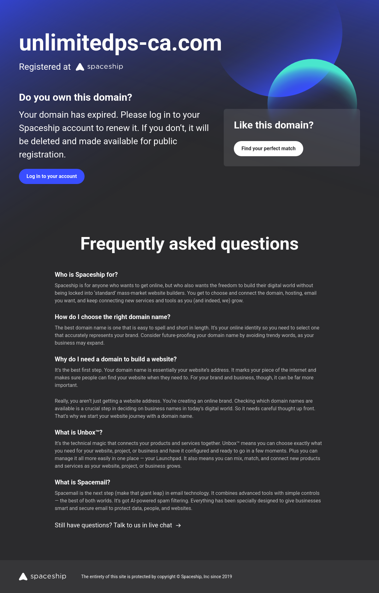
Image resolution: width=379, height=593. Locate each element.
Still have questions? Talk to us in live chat (118, 525)
